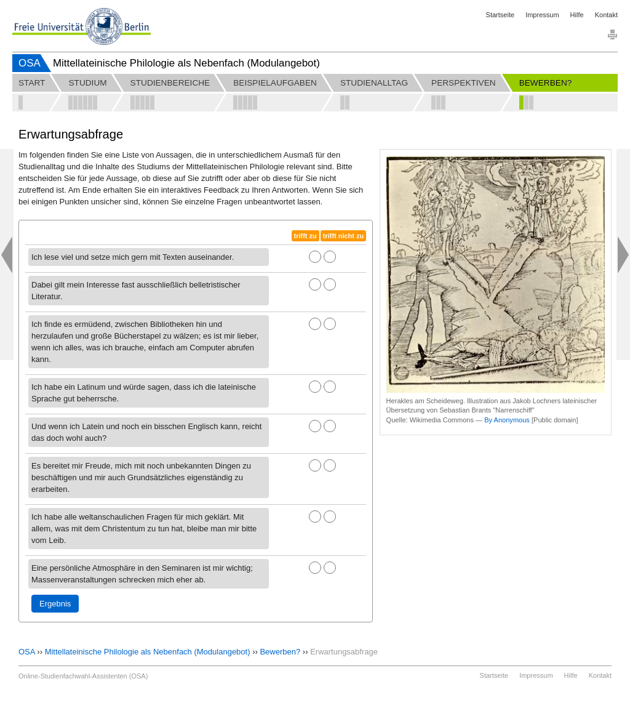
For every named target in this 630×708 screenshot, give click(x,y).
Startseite (500, 14)
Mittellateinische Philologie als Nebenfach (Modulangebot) (147, 651)
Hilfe (577, 14)
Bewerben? (280, 651)
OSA (29, 63)
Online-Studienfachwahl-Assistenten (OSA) (83, 676)
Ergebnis (55, 603)
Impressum (542, 14)
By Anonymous (507, 420)
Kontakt (606, 14)
